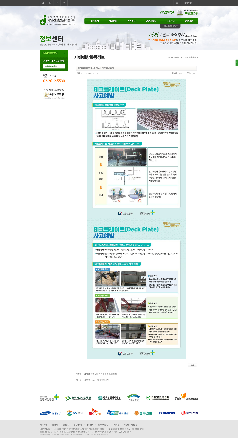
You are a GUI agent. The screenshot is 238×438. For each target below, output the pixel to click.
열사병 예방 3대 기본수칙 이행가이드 (100, 374)
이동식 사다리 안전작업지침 (96, 380)
